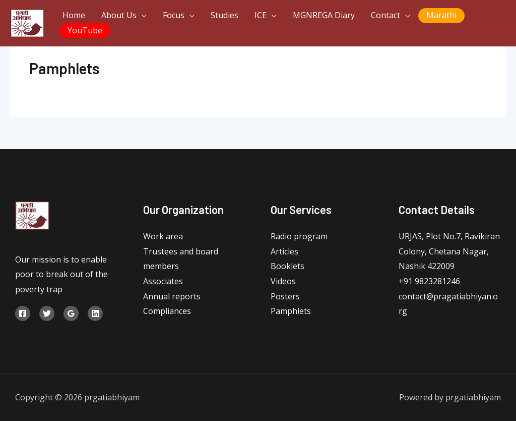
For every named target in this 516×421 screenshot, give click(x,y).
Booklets (287, 266)
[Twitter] (46, 313)
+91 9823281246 (429, 281)
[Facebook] (22, 313)
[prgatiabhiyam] (27, 22)
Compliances (167, 311)
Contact (385, 15)
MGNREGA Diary (324, 15)
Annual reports (172, 296)
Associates (163, 281)
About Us (119, 15)
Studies (224, 15)
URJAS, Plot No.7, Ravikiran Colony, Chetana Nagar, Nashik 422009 (449, 251)
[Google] (71, 313)
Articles (284, 251)
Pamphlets (291, 311)
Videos (283, 281)
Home (73, 15)
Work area (163, 236)
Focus (173, 15)
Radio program (299, 236)
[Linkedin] (95, 313)
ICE (260, 15)
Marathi (441, 15)
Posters (285, 296)
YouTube (85, 30)
